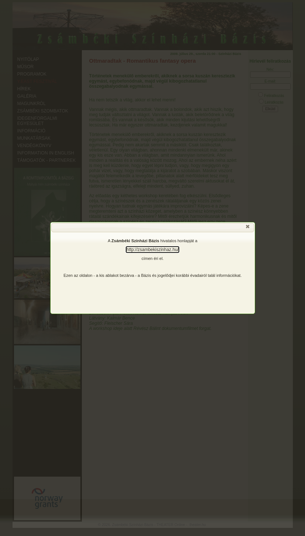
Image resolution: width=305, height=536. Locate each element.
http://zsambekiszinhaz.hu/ (152, 249)
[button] (248, 228)
